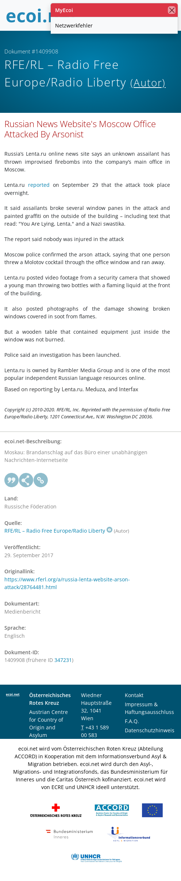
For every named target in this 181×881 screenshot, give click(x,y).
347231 (63, 659)
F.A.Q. (132, 721)
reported (39, 184)
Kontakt (134, 695)
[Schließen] (172, 10)
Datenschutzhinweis (149, 730)
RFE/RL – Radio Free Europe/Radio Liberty (58, 530)
